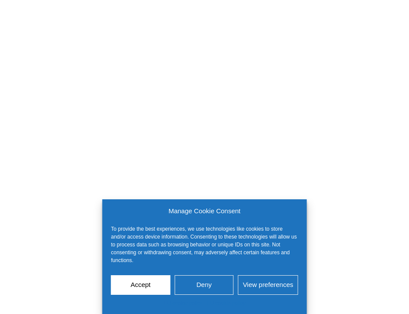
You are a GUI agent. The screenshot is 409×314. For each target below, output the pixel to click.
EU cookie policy (183, 303)
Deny (204, 284)
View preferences (268, 284)
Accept (140, 284)
